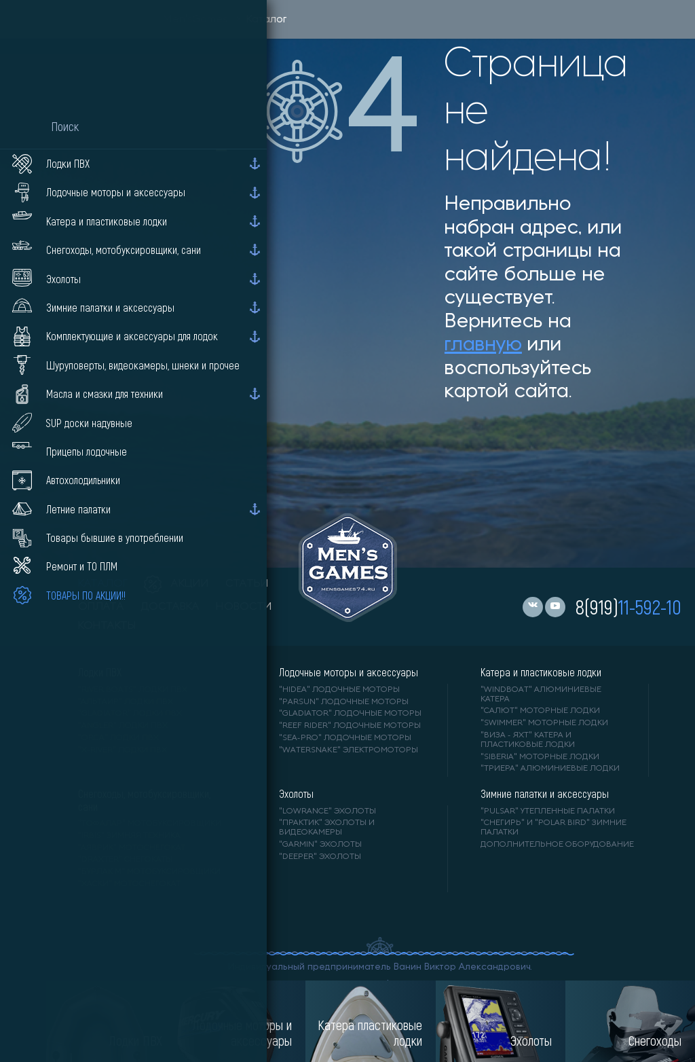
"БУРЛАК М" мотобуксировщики (149, 871)
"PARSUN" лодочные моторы (344, 702)
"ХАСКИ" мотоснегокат (129, 884)
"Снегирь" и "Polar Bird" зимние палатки (553, 828)
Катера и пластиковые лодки (541, 672)
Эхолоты (296, 794)
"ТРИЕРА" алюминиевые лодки (550, 768)
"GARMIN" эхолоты (320, 844)
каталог (103, 584)
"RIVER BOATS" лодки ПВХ (132, 689)
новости (244, 607)
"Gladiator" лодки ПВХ (130, 713)
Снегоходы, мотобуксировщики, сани (144, 800)
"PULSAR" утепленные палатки (548, 811)
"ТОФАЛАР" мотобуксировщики (149, 823)
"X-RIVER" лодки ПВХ (122, 750)
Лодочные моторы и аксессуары (348, 672)
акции (176, 584)
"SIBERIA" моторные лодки (540, 757)
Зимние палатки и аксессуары (545, 794)
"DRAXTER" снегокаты (125, 859)
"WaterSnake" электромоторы (348, 750)
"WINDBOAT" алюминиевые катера (541, 694)
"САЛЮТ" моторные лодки (540, 711)
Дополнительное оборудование (557, 844)
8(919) (628, 606)
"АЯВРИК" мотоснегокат (131, 848)
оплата (101, 607)
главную (483, 345)
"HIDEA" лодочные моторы (339, 689)
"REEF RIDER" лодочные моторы (350, 725)
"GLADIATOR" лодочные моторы (350, 713)
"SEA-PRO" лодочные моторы (345, 738)
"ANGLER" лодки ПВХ (123, 725)
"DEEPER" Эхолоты (320, 857)
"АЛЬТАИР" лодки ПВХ (125, 702)
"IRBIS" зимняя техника (129, 835)
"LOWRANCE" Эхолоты (327, 811)
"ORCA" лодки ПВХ (118, 738)
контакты (107, 626)
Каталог (266, 19)
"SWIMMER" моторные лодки (544, 723)
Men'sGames (195, 19)
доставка (170, 607)
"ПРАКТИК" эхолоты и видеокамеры (327, 828)
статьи (247, 584)
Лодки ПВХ (99, 672)
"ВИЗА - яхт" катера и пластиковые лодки (528, 740)
